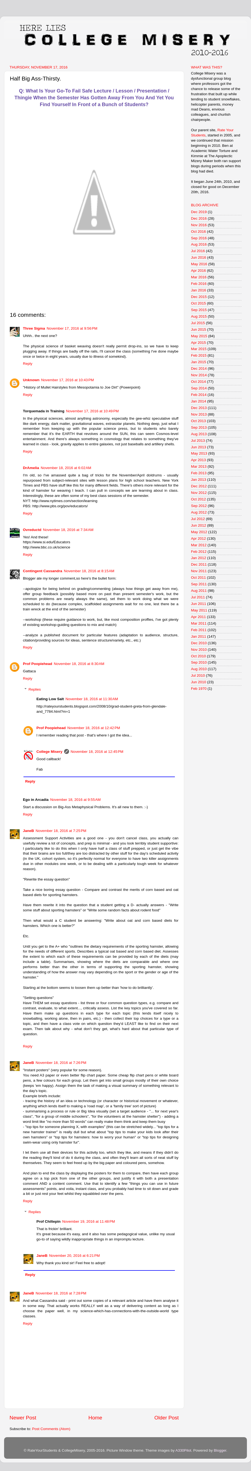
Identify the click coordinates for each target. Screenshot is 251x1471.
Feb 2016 (199, 284)
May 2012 (199, 532)
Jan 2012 (198, 558)
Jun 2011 (198, 604)
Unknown (31, 380)
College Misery (49, 752)
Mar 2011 (199, 623)
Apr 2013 (198, 460)
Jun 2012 (198, 525)
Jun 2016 (198, 257)
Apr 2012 (198, 538)
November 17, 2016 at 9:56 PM (72, 328)
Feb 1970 (199, 689)
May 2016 (199, 264)
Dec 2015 (199, 297)
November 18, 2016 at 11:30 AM (91, 699)
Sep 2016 (199, 238)
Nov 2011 (199, 571)
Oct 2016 (198, 231)
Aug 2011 (199, 591)
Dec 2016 (199, 218)
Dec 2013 (199, 408)
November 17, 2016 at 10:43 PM (67, 380)
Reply (27, 364)
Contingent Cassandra (42, 571)
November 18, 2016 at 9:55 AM (75, 800)
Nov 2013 (199, 414)
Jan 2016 (198, 290)
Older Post (166, 1418)
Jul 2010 (198, 675)
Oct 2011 (198, 577)
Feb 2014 (199, 395)
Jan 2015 (198, 362)
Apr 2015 (198, 343)
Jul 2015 (198, 323)
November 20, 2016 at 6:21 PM (74, 1256)
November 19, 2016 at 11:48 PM (88, 1221)
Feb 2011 (199, 630)
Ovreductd (32, 530)
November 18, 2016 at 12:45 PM (97, 752)
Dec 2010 (199, 643)
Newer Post (23, 1418)
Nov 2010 (199, 650)
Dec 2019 (199, 212)
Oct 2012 (198, 499)
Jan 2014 (198, 401)
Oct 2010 (198, 656)
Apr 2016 (198, 270)
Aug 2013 (199, 434)
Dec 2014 (199, 368)
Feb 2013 (199, 473)
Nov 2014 (199, 375)
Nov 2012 (199, 493)
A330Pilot (183, 1450)
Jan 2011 (198, 636)
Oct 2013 (198, 421)
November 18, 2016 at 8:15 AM (89, 571)
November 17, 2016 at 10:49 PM (92, 411)
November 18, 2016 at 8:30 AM (79, 664)
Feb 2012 (199, 552)
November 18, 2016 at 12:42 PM (93, 728)
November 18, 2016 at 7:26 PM (61, 1063)
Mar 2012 (199, 545)
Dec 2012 (199, 486)
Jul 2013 (198, 440)
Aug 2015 (199, 316)
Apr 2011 (198, 617)
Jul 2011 (198, 597)
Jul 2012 (198, 519)
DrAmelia (31, 468)
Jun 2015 (198, 329)
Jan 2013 (198, 480)
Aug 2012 (199, 512)
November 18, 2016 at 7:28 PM (61, 1293)
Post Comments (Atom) (51, 1429)
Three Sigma (34, 328)
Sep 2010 (199, 662)
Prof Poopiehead (37, 664)
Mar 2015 (199, 349)
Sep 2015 (199, 310)
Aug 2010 (199, 669)
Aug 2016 (199, 244)
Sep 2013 (199, 427)
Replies (35, 689)
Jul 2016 (198, 251)
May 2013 (199, 453)
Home (95, 1418)
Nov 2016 (199, 225)
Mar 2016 (199, 277)
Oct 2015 (198, 303)
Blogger (220, 1450)
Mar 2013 (199, 466)
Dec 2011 (199, 564)
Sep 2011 (199, 584)
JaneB (28, 831)
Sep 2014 (199, 388)
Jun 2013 (198, 447)
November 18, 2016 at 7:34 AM (68, 530)
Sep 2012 (199, 506)
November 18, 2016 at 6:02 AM (66, 468)
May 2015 (199, 336)
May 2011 (199, 610)
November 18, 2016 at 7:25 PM (61, 831)
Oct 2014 (198, 382)
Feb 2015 (199, 355)
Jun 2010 (198, 682)
